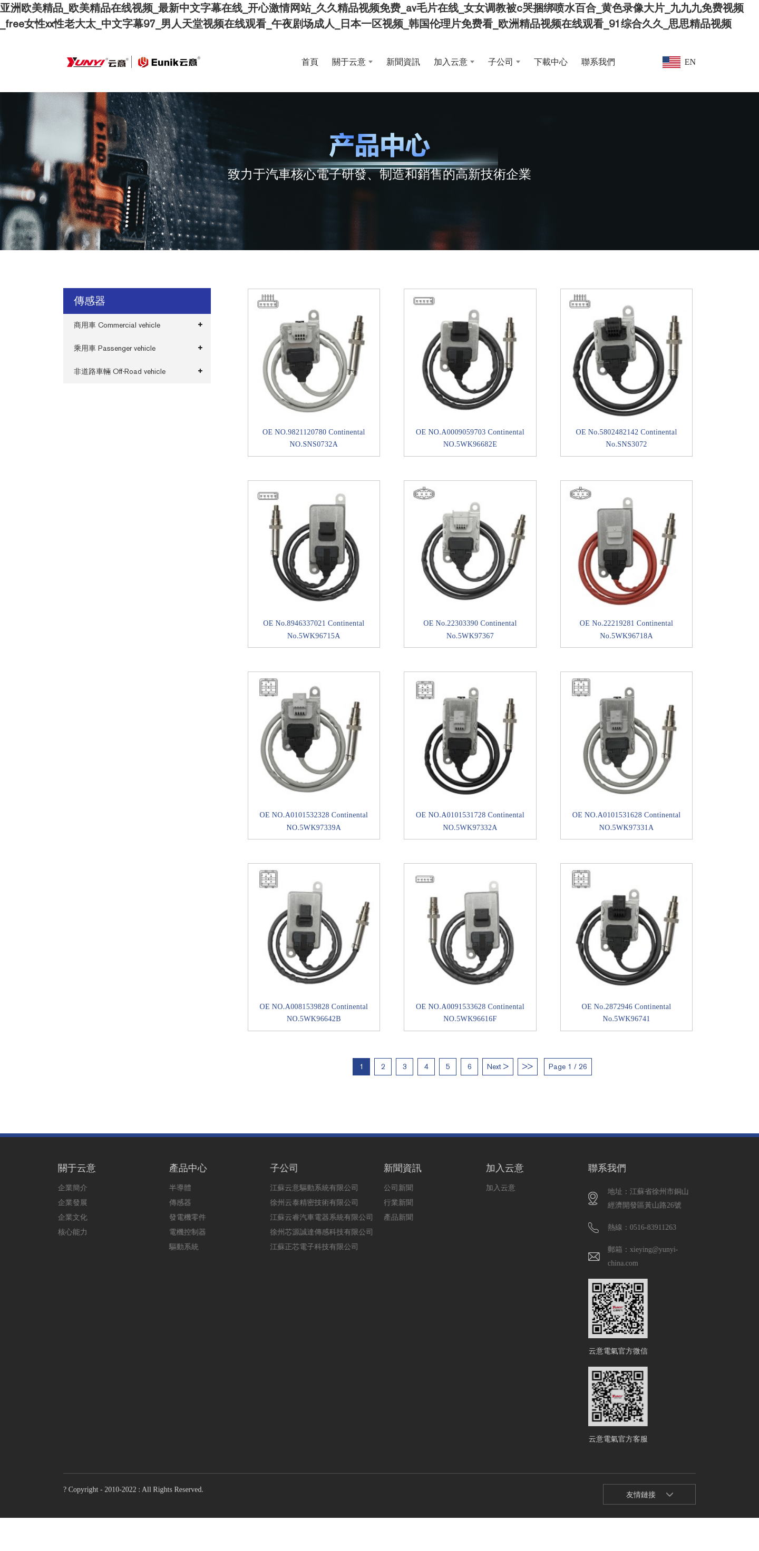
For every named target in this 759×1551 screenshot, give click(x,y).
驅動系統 (154, 1247)
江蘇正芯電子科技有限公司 (255, 1247)
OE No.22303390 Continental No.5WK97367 (470, 629)
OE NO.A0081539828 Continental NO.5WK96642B (313, 1013)
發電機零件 (154, 1217)
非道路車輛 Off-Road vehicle (120, 371)
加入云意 (454, 62)
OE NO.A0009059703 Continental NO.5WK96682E (470, 438)
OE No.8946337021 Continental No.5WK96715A (313, 629)
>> (527, 1066)
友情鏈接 (641, 1505)
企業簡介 (43, 1188)
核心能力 (43, 1232)
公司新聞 (369, 1188)
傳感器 (154, 1203)
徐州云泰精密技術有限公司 (255, 1203)
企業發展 (43, 1203)
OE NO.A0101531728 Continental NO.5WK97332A (470, 821)
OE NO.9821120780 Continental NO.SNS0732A (313, 438)
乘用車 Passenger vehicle (114, 348)
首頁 (309, 62)
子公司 (504, 62)
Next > (498, 1066)
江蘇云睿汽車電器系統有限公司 (255, 1217)
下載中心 (551, 62)
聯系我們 (598, 62)
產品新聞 (369, 1217)
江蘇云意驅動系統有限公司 (255, 1188)
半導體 (154, 1188)
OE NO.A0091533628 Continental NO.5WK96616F (470, 1013)
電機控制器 (154, 1232)
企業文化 (43, 1217)
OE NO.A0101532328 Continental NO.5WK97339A (313, 821)
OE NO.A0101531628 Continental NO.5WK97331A (626, 821)
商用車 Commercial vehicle (117, 325)
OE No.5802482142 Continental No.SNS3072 (626, 438)
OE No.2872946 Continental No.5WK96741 (627, 1013)
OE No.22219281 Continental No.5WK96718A (626, 629)
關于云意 (352, 62)
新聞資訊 (403, 62)
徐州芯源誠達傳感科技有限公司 (255, 1232)
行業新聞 (369, 1203)
